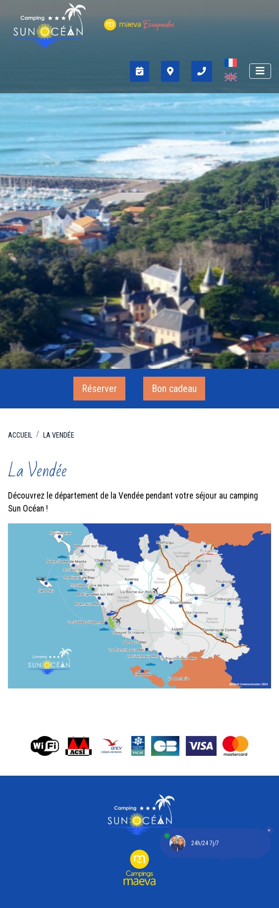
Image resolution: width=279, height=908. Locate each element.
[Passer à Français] (230, 64)
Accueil (20, 435)
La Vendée (58, 435)
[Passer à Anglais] (230, 78)
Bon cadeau (174, 389)
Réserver (99, 389)
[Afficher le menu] (260, 71)
